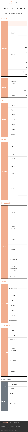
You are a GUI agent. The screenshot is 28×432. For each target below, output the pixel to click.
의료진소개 (16, 422)
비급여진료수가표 (4, 422)
